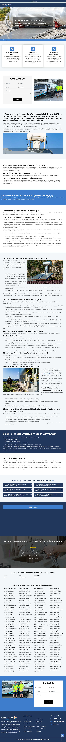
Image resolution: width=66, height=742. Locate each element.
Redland (5, 577)
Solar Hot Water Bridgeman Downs (11, 623)
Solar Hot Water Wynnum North (56, 663)
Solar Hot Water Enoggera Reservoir (24, 601)
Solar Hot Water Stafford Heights (56, 609)
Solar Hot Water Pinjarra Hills (40, 652)
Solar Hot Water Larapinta (24, 671)
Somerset (6, 575)
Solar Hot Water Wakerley (55, 643)
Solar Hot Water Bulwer (8, 633)
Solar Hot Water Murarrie (39, 626)
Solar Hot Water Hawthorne (24, 630)
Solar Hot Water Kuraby (23, 670)
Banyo (6, 39)
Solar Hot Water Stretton (54, 612)
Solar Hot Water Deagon (8, 668)
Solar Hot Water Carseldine (9, 647)
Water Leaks (39, 723)
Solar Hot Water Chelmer (9, 652)
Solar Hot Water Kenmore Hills (25, 663)
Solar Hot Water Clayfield (9, 657)
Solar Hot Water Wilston (54, 652)
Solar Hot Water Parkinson (39, 649)
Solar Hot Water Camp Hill (9, 638)
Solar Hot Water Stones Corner (56, 610)
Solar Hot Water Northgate (39, 637)
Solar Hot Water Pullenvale (39, 657)
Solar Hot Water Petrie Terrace (40, 650)
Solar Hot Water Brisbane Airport (10, 628)
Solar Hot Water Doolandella (9, 670)
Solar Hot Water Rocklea (39, 670)
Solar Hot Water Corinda (8, 663)
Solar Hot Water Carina (8, 642)
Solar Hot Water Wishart (54, 656)
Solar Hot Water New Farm (39, 630)
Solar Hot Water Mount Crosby (40, 617)
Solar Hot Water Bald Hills (9, 607)
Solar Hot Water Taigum (54, 619)
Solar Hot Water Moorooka (39, 610)
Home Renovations (28, 731)
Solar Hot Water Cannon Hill (9, 640)
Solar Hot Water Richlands (39, 663)
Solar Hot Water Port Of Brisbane (41, 656)
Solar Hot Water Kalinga (24, 650)
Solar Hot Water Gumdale (24, 626)
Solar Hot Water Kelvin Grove (25, 659)
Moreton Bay (36, 575)
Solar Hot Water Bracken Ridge (10, 621)
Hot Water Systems (28, 718)
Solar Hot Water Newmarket (40, 631)
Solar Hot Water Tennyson (55, 626)
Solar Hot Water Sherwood (55, 596)
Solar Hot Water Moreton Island (40, 612)
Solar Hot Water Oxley (38, 643)
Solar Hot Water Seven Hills (55, 591)
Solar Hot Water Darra (8, 666)
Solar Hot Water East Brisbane (25, 593)
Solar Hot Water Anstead (9, 596)
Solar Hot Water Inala (23, 643)
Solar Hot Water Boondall (9, 617)
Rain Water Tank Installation (29, 726)
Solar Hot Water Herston (24, 637)
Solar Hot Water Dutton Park (24, 589)
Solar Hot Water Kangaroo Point (25, 652)
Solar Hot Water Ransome (39, 659)
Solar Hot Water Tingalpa (55, 630)
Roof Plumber (39, 721)
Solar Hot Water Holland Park (25, 640)
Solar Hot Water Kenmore (24, 661)
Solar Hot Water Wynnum (55, 661)
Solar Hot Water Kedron (23, 657)
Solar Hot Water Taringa (54, 621)
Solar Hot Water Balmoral (9, 609)
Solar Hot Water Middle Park (40, 603)
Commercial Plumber (41, 728)
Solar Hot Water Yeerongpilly (55, 666)
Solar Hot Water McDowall (39, 602)
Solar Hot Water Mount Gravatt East (40, 622)
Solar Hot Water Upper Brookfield (56, 633)
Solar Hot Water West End (55, 647)
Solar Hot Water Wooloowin (55, 659)
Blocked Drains (27, 723)
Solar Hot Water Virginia (54, 640)
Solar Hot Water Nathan (39, 628)
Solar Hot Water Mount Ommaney (41, 624)
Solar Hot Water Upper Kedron (56, 635)
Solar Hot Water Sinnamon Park (56, 600)
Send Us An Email (58, 721)
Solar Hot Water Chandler (9, 649)
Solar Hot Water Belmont (9, 616)
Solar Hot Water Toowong (55, 631)
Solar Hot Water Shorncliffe (55, 598)
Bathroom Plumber (27, 721)
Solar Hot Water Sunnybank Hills (56, 617)
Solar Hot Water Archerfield (9, 598)
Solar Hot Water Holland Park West (26, 642)
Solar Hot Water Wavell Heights (56, 645)
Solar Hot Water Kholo (23, 666)
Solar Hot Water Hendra (24, 635)
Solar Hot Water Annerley (9, 595)
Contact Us (39, 731)
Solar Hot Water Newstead (39, 633)
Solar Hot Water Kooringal (24, 668)
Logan (20, 575)
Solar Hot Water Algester (9, 593)
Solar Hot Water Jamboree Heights (26, 647)
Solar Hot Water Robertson (39, 666)
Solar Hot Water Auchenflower (10, 605)
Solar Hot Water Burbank (9, 635)
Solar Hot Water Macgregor (39, 593)
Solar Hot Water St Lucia (54, 605)
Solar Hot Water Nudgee (39, 638)
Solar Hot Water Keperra (24, 664)
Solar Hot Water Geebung (24, 617)
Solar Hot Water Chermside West (10, 656)
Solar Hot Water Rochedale (39, 668)
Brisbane (36, 577)
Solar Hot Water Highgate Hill (25, 638)
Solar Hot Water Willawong (55, 650)
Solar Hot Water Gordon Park (25, 619)
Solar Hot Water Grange (24, 623)
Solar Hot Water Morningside (40, 614)
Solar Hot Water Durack (23, 588)
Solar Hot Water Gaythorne (24, 616)
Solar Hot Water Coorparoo (9, 661)
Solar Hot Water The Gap (55, 628)
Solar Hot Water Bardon (8, 612)
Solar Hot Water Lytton (38, 591)
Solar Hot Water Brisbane (9, 626)
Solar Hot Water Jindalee (24, 649)
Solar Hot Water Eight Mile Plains (25, 595)
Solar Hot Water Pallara (39, 647)
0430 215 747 (33, 1)
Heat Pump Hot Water (47, 373)
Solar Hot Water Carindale (9, 645)
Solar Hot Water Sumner (54, 614)
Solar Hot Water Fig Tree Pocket (25, 609)
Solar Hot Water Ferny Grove (25, 607)
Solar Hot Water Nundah (39, 642)
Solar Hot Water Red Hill (39, 661)
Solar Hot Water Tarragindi (55, 623)
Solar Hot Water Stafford (54, 607)
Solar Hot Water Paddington (40, 645)
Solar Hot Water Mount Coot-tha (40, 616)
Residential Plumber (28, 728)
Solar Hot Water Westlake (55, 649)
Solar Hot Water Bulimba (9, 631)
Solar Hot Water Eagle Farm (24, 591)
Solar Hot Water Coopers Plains (10, 659)
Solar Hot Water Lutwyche (39, 589)
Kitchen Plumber (40, 718)
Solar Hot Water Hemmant (24, 633)
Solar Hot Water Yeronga (54, 668)
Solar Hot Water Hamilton (24, 628)
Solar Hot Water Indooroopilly (25, 645)
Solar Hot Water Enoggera (24, 598)
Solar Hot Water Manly (38, 596)
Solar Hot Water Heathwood (24, 631)
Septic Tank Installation (41, 726)
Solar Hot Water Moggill (39, 609)
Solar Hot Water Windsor (54, 654)
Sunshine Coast (22, 577)
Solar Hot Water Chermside (9, 654)
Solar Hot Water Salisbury (55, 588)
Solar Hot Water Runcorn (39, 671)
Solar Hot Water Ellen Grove (24, 596)
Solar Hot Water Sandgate (55, 589)
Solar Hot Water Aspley (8, 603)
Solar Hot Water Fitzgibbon (24, 610)
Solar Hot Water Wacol (54, 642)
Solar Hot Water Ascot (8, 600)
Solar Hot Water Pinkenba (39, 654)
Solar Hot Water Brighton (9, 624)
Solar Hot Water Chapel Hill (9, 650)
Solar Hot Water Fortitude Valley (25, 614)
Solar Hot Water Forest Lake (24, 612)
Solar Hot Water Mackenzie (39, 595)
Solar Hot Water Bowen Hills (9, 619)
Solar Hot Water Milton (38, 605)
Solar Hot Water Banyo (13, 39)
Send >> (17, 99)
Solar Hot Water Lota (38, 588)
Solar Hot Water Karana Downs (25, 654)
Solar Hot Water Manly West (40, 598)
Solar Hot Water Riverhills (39, 664)
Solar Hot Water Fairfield (24, 605)
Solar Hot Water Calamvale (9, 637)
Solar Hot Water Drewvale (9, 671)
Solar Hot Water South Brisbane (56, 602)
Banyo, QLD (56, 724)
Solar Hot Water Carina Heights (10, 643)
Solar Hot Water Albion (8, 589)
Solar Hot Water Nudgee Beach (40, 640)
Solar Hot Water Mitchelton (39, 607)
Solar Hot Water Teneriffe (55, 624)
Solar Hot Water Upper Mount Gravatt (55, 637)
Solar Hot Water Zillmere (54, 670)
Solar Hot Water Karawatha (24, 656)
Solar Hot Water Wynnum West (56, 664)
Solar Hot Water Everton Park (25, 603)
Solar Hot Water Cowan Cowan (10, 664)
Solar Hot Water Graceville (24, 621)
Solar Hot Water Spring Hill (55, 603)
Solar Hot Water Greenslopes (25, 624)
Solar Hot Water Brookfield (9, 630)
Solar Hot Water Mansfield (39, 600)
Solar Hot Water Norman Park (40, 635)
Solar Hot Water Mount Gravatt (40, 619)
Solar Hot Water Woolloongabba (56, 657)
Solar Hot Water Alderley (9, 591)
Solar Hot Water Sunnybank (55, 616)
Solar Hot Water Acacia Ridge (10, 588)
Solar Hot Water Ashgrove (9, 602)
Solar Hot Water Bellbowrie (9, 614)
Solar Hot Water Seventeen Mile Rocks (56, 594)
